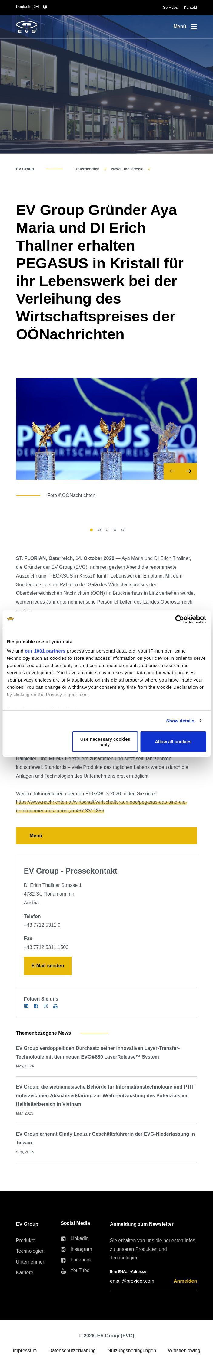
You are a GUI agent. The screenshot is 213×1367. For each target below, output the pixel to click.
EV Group (25, 169)
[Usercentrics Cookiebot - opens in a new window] (179, 619)
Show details (180, 720)
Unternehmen (87, 169)
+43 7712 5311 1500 (46, 947)
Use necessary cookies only (105, 742)
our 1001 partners (45, 650)
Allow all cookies (173, 741)
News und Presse (127, 169)
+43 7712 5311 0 (42, 925)
